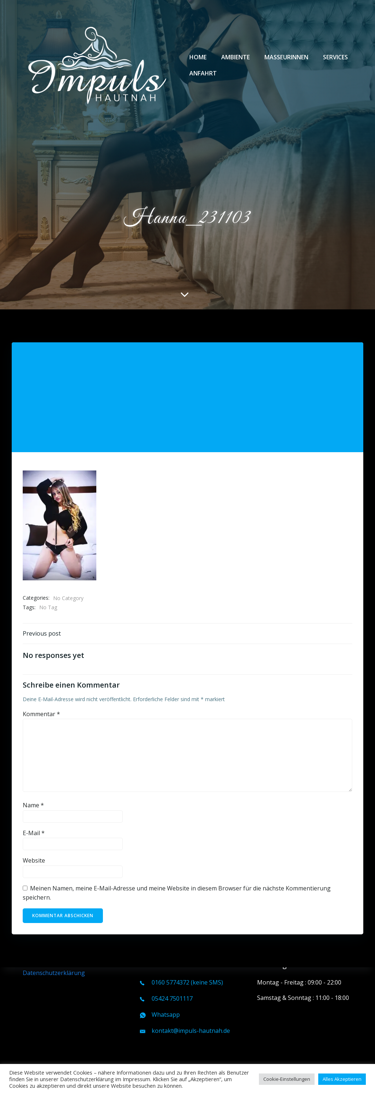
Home (198, 57)
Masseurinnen (286, 57)
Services (335, 57)
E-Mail (34, 797)
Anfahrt (203, 73)
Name (33, 769)
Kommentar (41, 678)
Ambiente (235, 57)
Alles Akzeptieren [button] (342, 1079)
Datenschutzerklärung (54, 973)
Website (34, 824)
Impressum (38, 963)
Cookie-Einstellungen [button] (286, 1079)
